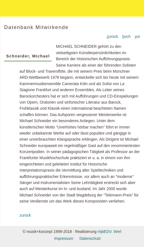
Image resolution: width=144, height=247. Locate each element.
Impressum (63, 238)
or (137, 36)
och (126, 36)
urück (112, 36)
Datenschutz (90, 238)
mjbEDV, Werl (109, 231)
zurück (25, 215)
